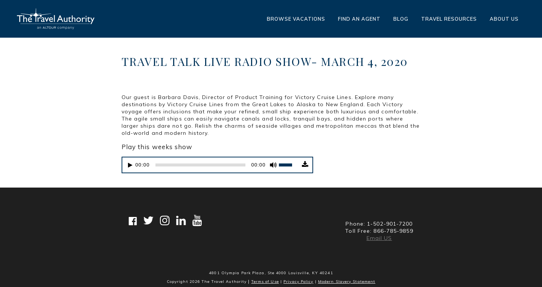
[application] (211, 165)
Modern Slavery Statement (346, 281)
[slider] (200, 164)
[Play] (130, 165)
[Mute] (273, 165)
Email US (379, 238)
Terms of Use (265, 281)
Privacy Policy (298, 281)
